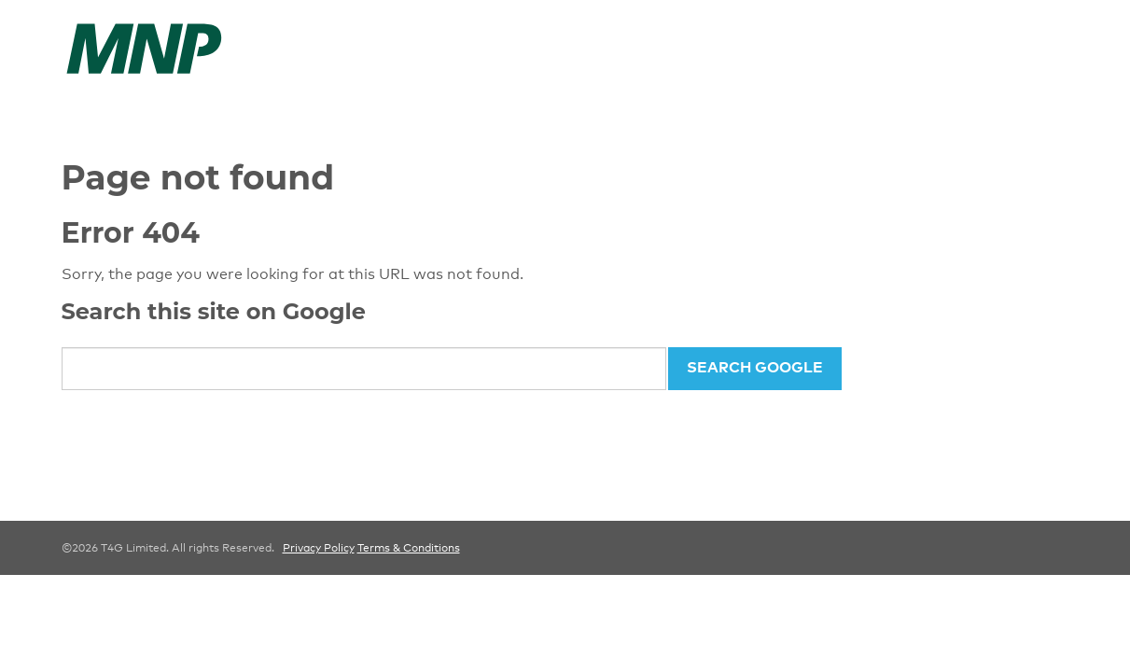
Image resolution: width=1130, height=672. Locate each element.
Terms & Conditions (408, 547)
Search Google (755, 366)
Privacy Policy (319, 547)
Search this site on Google (214, 311)
